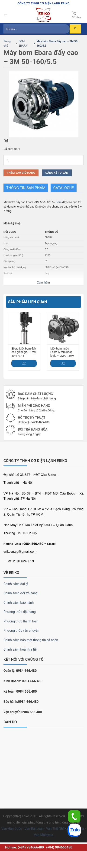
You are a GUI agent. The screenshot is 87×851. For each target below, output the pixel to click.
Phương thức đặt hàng (19, 612)
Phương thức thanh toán (21, 621)
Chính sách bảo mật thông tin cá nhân (30, 640)
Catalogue (63, 188)
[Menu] (5, 15)
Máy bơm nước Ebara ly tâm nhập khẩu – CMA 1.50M (62, 352)
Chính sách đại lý (15, 584)
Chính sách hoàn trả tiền (20, 649)
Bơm (58, 202)
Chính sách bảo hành (18, 602)
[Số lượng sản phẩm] (43, 160)
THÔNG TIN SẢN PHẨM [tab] (25, 188)
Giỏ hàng (76, 14)
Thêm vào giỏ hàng (21, 172)
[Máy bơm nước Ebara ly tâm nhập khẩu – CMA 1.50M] (63, 328)
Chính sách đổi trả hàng (20, 593)
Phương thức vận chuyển (21, 630)
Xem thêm (43, 282)
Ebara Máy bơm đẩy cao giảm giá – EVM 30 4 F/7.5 (23, 352)
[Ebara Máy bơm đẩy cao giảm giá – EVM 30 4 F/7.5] (24, 328)
